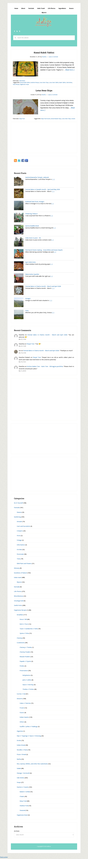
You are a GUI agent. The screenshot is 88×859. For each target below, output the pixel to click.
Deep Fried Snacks (45, 119)
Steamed (22, 811)
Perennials (20, 554)
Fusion (22, 713)
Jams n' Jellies (27, 680)
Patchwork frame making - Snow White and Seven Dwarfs (44, 250)
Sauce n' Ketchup (28, 685)
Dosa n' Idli (23, 620)
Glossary (16, 568)
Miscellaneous (18, 596)
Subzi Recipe (16, 85)
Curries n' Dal (21, 694)
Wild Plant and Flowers (24, 564)
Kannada (17, 587)
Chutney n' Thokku (26, 648)
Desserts (19, 699)
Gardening (17, 517)
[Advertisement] (45, 45)
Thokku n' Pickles (28, 690)
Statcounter (4, 858)
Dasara (19, 513)
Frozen (22, 708)
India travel (17, 578)
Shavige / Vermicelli (23, 773)
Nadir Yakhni (62, 83)
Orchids (19, 550)
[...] (53, 180)
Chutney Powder (25, 652)
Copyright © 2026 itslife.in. (44, 846)
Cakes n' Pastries (25, 704)
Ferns (18, 536)
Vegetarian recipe (24, 85)
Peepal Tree (30, 344)
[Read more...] (69, 70)
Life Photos (17, 592)
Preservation (24, 671)
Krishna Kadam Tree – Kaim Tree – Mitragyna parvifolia (45, 367)
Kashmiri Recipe (35, 83)
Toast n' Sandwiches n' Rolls (29, 629)
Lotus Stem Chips (44, 83)
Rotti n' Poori (24, 624)
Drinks (19, 741)
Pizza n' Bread (21, 755)
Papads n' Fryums (25, 662)
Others (22, 722)
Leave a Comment (53, 57)
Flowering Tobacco (31, 214)
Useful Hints (18, 606)
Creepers (20, 531)
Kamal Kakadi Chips (56, 119)
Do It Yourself (18, 503)
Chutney (19, 638)
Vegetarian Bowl (22, 815)
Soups (19, 783)
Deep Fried (22, 119)
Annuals (19, 522)
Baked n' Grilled (25, 792)
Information (21, 545)
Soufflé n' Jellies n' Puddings (28, 727)
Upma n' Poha (24, 634)
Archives (16, 831)
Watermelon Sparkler (32, 275)
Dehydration (26, 676)
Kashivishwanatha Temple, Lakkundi (37, 178)
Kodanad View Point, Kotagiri (34, 202)
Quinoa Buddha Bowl (32, 226)
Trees (18, 559)
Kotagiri (28, 299)
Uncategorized (18, 601)
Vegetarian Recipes (20, 610)
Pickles (22, 666)
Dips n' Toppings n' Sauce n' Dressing (29, 736)
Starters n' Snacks (22, 787)
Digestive (20, 731)
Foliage (19, 541)
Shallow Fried (24, 806)
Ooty (26, 311)
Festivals (17, 508)
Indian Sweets (24, 718)
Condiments (21, 643)
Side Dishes (22, 81)
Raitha (19, 759)
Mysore (19, 582)
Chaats (22, 797)
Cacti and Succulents (23, 526)
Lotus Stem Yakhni (54, 83)
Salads (19, 769)
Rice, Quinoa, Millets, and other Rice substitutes (32, 764)
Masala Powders (25, 657)
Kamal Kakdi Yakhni (44, 53)
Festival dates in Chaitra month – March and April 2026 (43, 287)
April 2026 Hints (30, 262)
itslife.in (44, 22)
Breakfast (20, 615)
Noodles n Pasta (22, 750)
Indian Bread (21, 745)
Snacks (73, 119)
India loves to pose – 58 (33, 238)
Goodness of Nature (20, 573)
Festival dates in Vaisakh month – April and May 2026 (42, 190)
